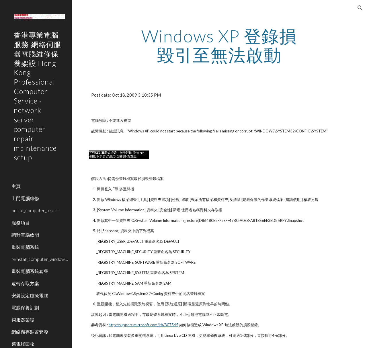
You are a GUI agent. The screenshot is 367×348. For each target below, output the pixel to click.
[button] (360, 8)
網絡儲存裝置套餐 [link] (29, 332)
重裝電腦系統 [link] (25, 247)
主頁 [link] (16, 186)
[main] (219, 45)
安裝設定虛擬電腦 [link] (29, 295)
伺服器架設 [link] (22, 319)
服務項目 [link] (20, 222)
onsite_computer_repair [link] (34, 210)
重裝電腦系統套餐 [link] (29, 271)
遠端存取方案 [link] (25, 283)
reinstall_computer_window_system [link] (39, 259)
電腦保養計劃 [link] (25, 307)
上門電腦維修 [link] (25, 198)
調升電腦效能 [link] (25, 234)
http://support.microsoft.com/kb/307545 (143, 324)
